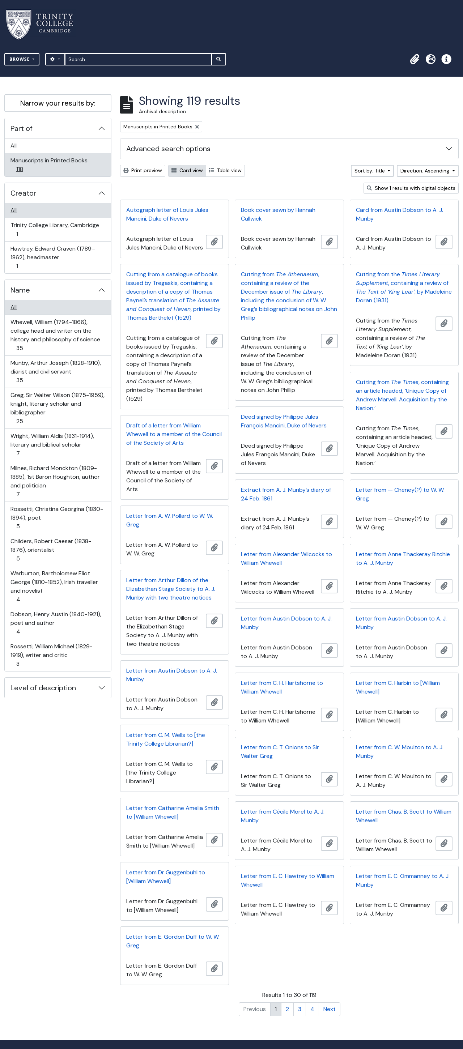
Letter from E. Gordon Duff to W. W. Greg (173, 941)
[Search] (138, 59)
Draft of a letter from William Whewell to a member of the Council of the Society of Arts (174, 434)
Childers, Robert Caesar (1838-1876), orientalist (50, 550)
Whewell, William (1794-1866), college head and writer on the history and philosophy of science (55, 335)
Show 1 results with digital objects (411, 188)
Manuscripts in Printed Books (49, 165)
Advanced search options (168, 148)
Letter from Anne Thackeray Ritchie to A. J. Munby (403, 558)
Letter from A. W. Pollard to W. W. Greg (169, 520)
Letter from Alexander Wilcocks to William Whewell (286, 558)
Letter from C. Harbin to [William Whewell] (398, 687)
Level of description (43, 687)
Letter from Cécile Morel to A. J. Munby (282, 816)
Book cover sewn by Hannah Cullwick (278, 214)
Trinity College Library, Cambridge (54, 229)
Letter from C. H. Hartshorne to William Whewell (282, 687)
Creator (23, 193)
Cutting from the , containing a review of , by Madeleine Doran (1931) (404, 287)
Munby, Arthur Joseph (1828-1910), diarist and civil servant (55, 371)
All (13, 145)
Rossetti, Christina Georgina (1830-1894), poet (56, 517)
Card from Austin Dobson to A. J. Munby (399, 214)
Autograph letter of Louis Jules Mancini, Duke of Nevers (167, 214)
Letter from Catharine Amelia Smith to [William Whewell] (172, 812)
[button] (414, 59)
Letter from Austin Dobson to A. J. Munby (286, 623)
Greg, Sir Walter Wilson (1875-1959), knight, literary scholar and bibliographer (57, 408)
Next (329, 1009)
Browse (20, 59)
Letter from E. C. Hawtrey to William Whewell (287, 880)
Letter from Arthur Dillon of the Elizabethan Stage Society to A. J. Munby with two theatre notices (170, 588)
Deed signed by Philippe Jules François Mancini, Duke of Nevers (284, 421)
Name (20, 290)
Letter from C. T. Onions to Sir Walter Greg (280, 751)
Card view (187, 170)
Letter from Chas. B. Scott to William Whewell (403, 816)
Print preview (142, 170)
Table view (225, 170)
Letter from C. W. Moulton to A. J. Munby (399, 751)
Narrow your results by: (57, 103)
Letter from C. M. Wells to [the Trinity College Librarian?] (165, 739)
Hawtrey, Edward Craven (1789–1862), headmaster (52, 257)
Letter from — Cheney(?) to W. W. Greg (400, 494)
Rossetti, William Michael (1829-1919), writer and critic (51, 655)
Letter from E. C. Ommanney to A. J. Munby (403, 880)
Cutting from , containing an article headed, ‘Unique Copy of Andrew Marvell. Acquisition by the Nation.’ (402, 395)
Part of (21, 128)
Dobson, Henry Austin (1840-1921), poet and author (55, 623)
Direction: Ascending (425, 170)
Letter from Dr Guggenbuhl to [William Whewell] (165, 877)
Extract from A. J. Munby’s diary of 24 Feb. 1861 (286, 494)
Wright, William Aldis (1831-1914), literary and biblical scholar (52, 444)
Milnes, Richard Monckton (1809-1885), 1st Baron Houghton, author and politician (55, 481)
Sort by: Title (370, 170)
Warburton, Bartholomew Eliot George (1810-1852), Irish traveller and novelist (54, 586)
